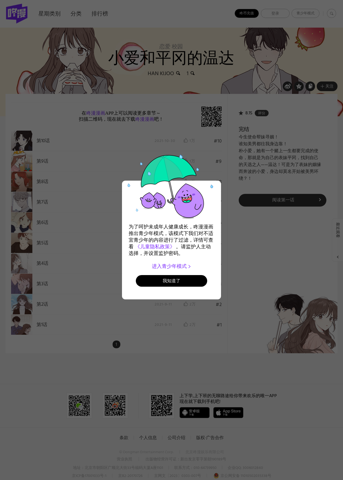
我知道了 (171, 280)
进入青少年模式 (171, 266)
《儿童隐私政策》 (155, 246)
